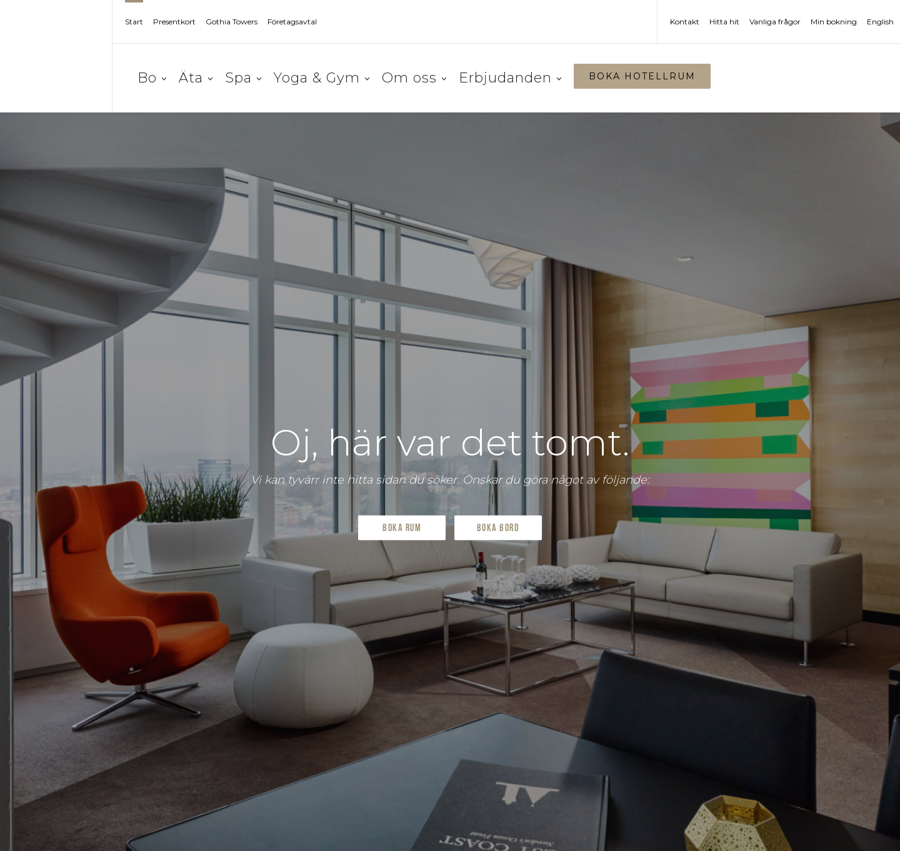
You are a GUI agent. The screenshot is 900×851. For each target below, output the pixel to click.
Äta (195, 77)
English (880, 21)
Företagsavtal (292, 21)
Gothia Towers (232, 21)
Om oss (414, 77)
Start (134, 21)
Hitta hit (724, 21)
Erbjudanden (510, 77)
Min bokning (834, 21)
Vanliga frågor (775, 21)
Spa (243, 77)
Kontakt (684, 21)
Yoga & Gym (321, 77)
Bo (152, 77)
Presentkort (174, 21)
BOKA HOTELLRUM (642, 76)
